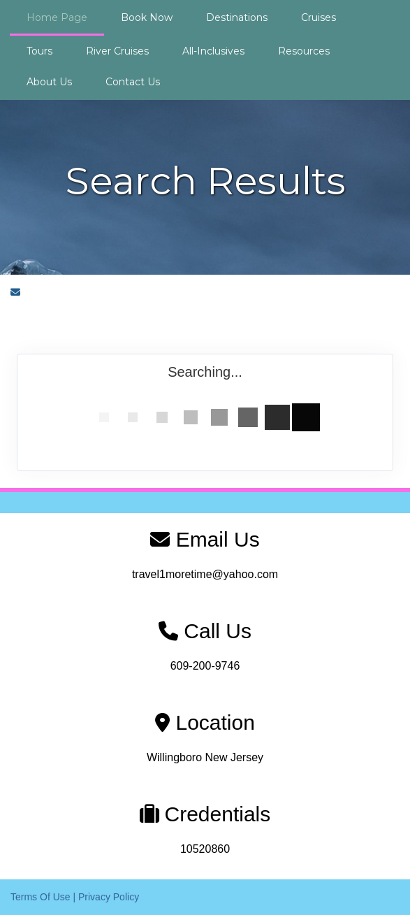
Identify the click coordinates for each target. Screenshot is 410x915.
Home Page (57, 17)
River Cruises (117, 51)
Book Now (147, 17)
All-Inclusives (213, 51)
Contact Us (132, 81)
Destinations (237, 17)
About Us (49, 81)
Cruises (318, 17)
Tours (39, 51)
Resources (304, 51)
